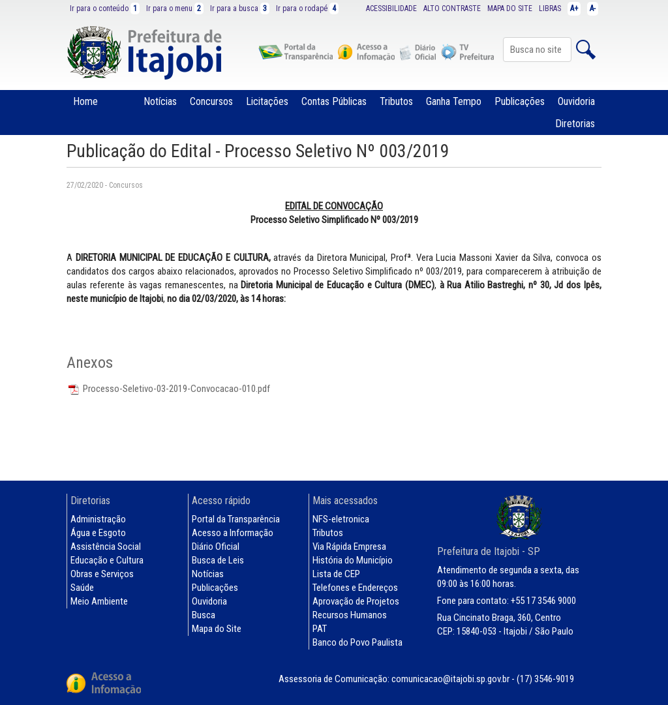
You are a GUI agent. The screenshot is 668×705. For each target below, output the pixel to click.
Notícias (160, 101)
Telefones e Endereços (355, 587)
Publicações (519, 101)
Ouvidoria (576, 101)
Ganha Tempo (453, 101)
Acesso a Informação (232, 533)
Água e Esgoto (98, 533)
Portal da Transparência (236, 519)
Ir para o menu (175, 8)
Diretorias (575, 123)
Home (85, 101)
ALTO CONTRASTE (452, 8)
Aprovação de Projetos (355, 601)
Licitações (267, 101)
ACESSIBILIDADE (391, 8)
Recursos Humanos (349, 615)
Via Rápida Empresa (349, 546)
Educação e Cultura (107, 560)
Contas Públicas (334, 101)
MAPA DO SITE (509, 8)
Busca (203, 615)
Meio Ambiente (99, 601)
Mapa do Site (216, 629)
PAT (319, 629)
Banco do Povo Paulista (357, 642)
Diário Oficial (215, 546)
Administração (98, 519)
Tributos (396, 101)
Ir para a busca (239, 8)
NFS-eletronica (340, 519)
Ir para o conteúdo (105, 8)
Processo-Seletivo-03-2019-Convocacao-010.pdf (168, 389)
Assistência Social (105, 546)
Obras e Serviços (102, 574)
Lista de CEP (336, 574)
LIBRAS (550, 8)
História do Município (352, 560)
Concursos (211, 101)
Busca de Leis (218, 560)
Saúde (82, 587)
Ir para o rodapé (307, 8)
